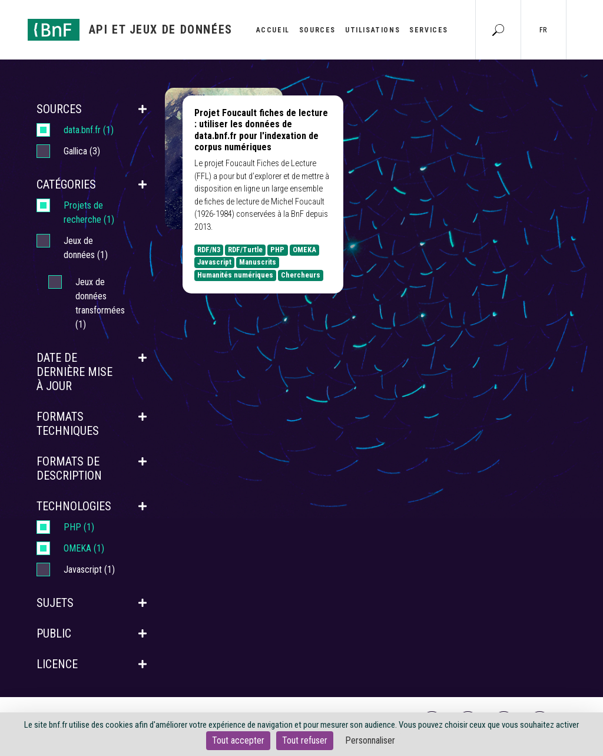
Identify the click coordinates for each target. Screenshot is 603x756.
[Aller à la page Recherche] (498, 29)
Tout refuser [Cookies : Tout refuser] (304, 740)
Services (428, 30)
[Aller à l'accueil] (130, 30)
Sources (317, 30)
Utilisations (372, 30)
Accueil (273, 30)
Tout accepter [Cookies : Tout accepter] (238, 740)
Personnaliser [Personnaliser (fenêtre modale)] (370, 740)
